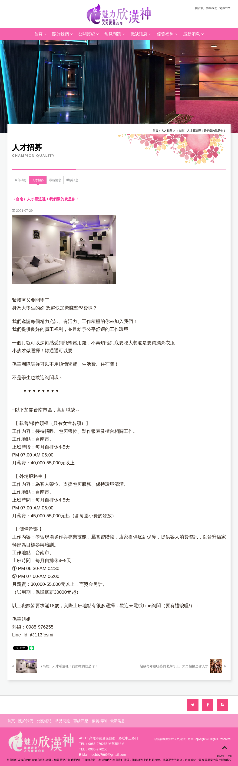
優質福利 (167, 34)
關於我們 (62, 34)
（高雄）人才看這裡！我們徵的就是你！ (55, 666)
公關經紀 (88, 34)
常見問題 (114, 34)
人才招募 (166, 130)
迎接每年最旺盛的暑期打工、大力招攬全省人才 (183, 666)
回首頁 (199, 8)
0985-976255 (98, 749)
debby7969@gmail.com (109, 754)
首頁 (40, 34)
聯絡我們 (211, 8)
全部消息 (21, 180)
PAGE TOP (224, 751)
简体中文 (225, 8)
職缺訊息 (141, 34)
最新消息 (193, 34)
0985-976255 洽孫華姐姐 (106, 744)
